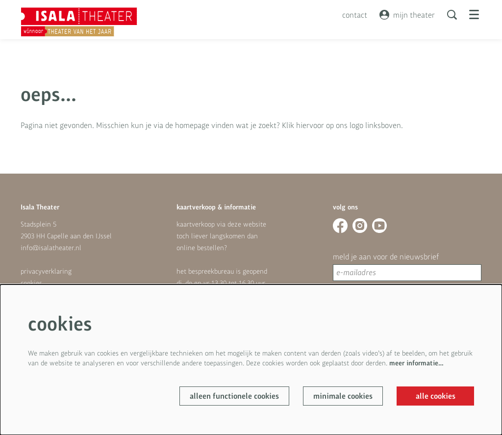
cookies (31, 283)
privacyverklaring (46, 271)
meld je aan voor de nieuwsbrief (386, 256)
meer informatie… (416, 363)
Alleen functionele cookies (234, 396)
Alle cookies (435, 396)
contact (354, 14)
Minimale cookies (343, 396)
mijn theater (407, 15)
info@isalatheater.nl (51, 248)
